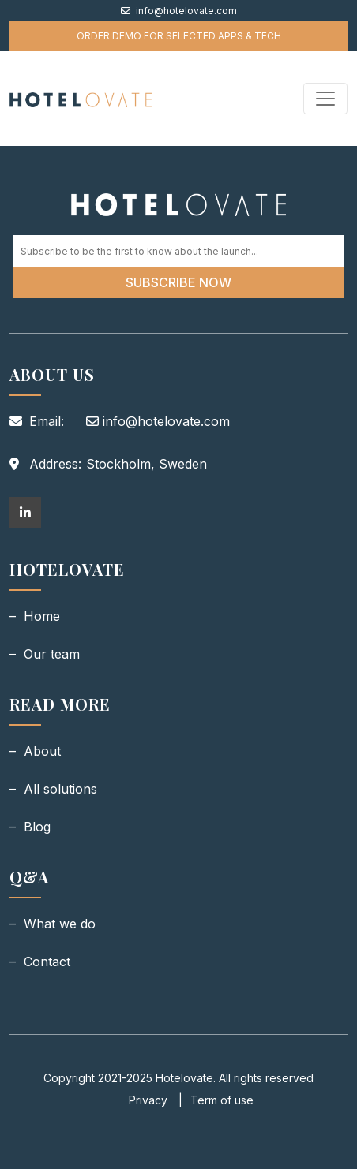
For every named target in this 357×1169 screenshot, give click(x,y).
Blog (37, 827)
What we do (60, 924)
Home (42, 616)
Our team (52, 654)
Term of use (222, 1100)
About (42, 751)
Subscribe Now (178, 282)
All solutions (60, 789)
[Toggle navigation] (325, 98)
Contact (47, 961)
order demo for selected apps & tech (179, 36)
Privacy (150, 1100)
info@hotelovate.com (179, 11)
